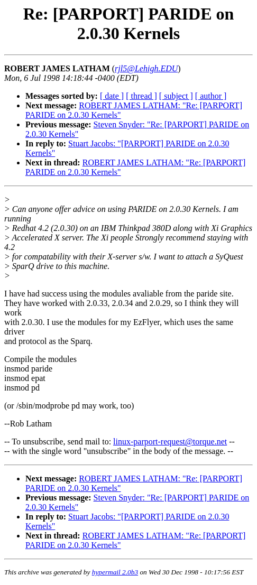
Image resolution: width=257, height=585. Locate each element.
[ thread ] (141, 95)
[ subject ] (176, 95)
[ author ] (211, 95)
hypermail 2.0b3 (115, 572)
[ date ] (112, 95)
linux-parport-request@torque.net (170, 441)
